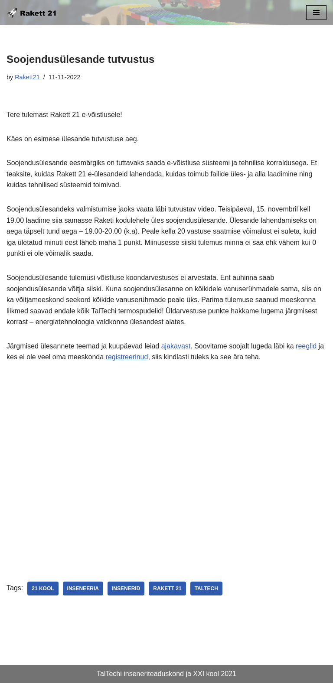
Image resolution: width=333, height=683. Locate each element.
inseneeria (83, 588)
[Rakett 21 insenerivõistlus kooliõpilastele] (33, 12)
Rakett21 (27, 77)
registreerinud (127, 357)
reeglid (307, 346)
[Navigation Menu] (316, 12)
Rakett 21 (167, 588)
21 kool (43, 588)
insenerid (126, 588)
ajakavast (176, 346)
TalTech (206, 588)
